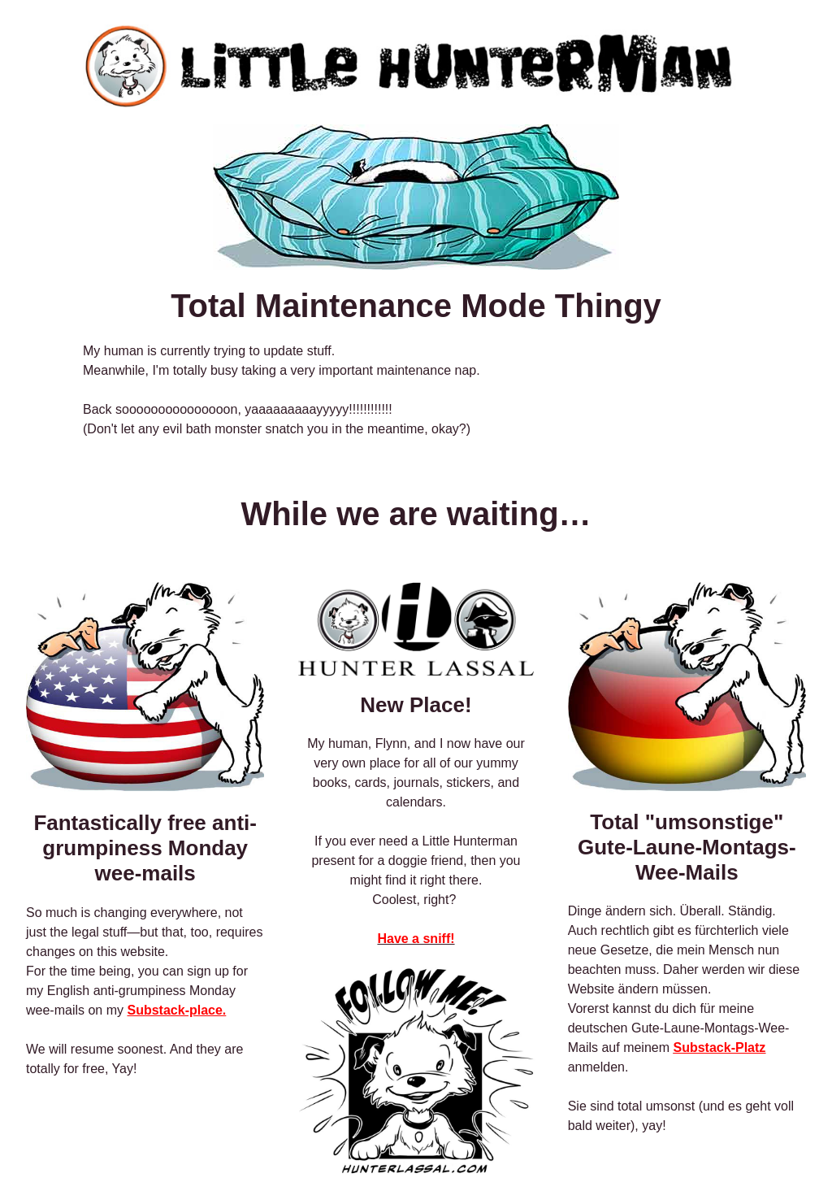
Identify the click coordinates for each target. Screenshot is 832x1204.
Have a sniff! (415, 938)
